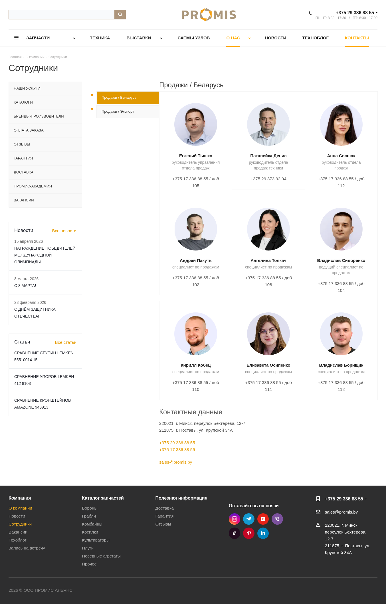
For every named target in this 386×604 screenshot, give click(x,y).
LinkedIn (263, 533)
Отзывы (163, 524)
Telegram (248, 519)
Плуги (88, 548)
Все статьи (65, 342)
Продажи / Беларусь (119, 97)
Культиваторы (96, 540)
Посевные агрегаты (101, 556)
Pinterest (248, 533)
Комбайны (92, 524)
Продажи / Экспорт (118, 111)
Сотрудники (20, 524)
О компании (20, 508)
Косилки (90, 532)
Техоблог (18, 540)
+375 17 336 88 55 (177, 449)
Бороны (89, 508)
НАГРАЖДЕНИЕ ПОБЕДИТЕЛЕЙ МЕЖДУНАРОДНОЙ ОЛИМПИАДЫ (44, 255)
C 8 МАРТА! (25, 285)
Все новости (64, 230)
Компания (20, 497)
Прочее (89, 563)
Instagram (234, 519)
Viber (277, 519)
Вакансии (18, 532)
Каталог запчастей (103, 497)
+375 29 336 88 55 (355, 12)
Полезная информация (181, 497)
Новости (17, 516)
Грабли (89, 516)
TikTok (234, 533)
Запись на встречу (27, 548)
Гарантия (164, 516)
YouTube (263, 519)
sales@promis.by (175, 462)
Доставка (164, 508)
